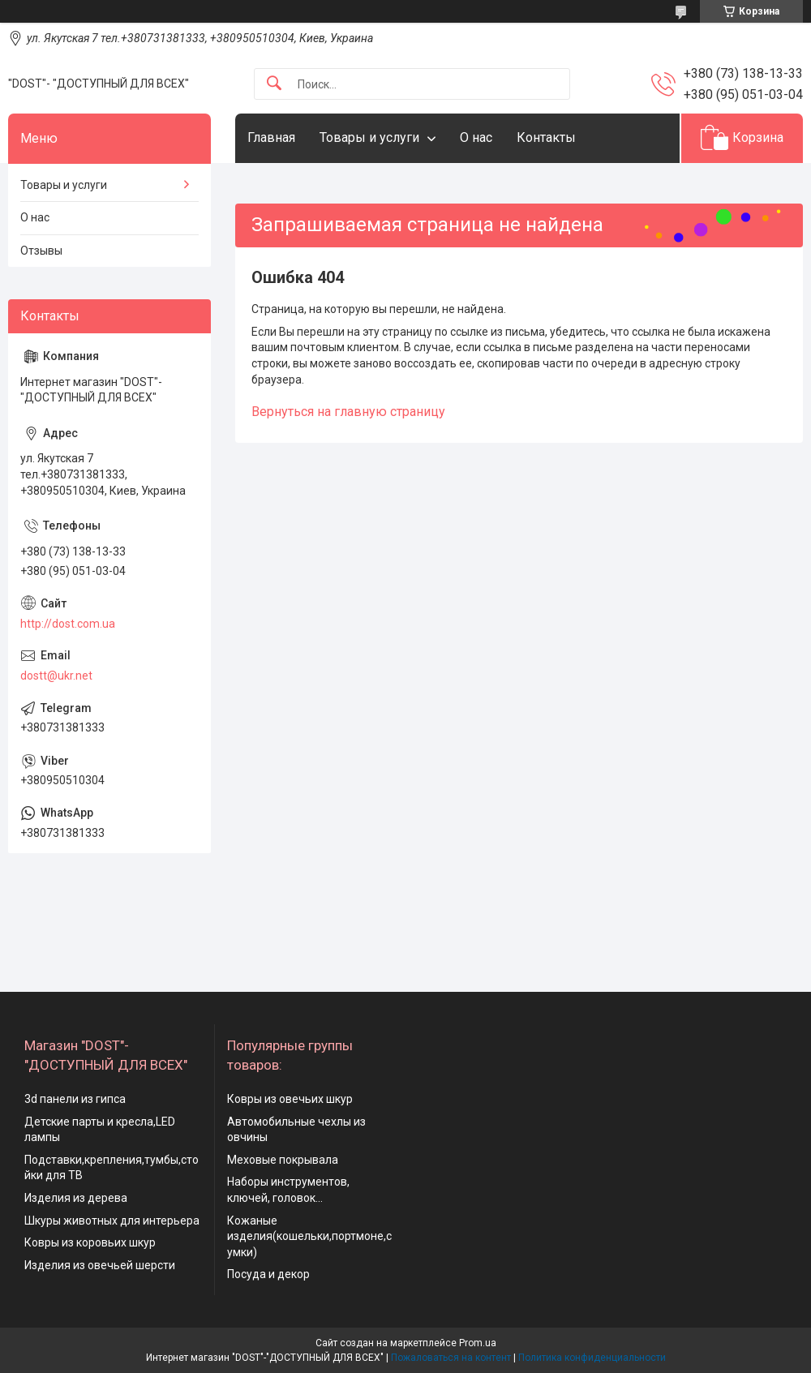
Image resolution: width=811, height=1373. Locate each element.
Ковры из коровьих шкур (90, 1242)
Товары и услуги (369, 137)
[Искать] (274, 84)
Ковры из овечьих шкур (290, 1098)
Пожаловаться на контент (451, 1357)
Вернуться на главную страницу (348, 411)
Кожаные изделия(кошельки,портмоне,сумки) (309, 1236)
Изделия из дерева (75, 1197)
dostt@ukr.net (56, 675)
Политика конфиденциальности (592, 1357)
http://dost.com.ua (67, 623)
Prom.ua (477, 1343)
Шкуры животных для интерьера (112, 1220)
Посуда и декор (268, 1274)
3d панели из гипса (75, 1098)
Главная (271, 137)
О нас (476, 137)
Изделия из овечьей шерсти (99, 1265)
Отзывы (41, 250)
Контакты (546, 137)
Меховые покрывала (282, 1159)
